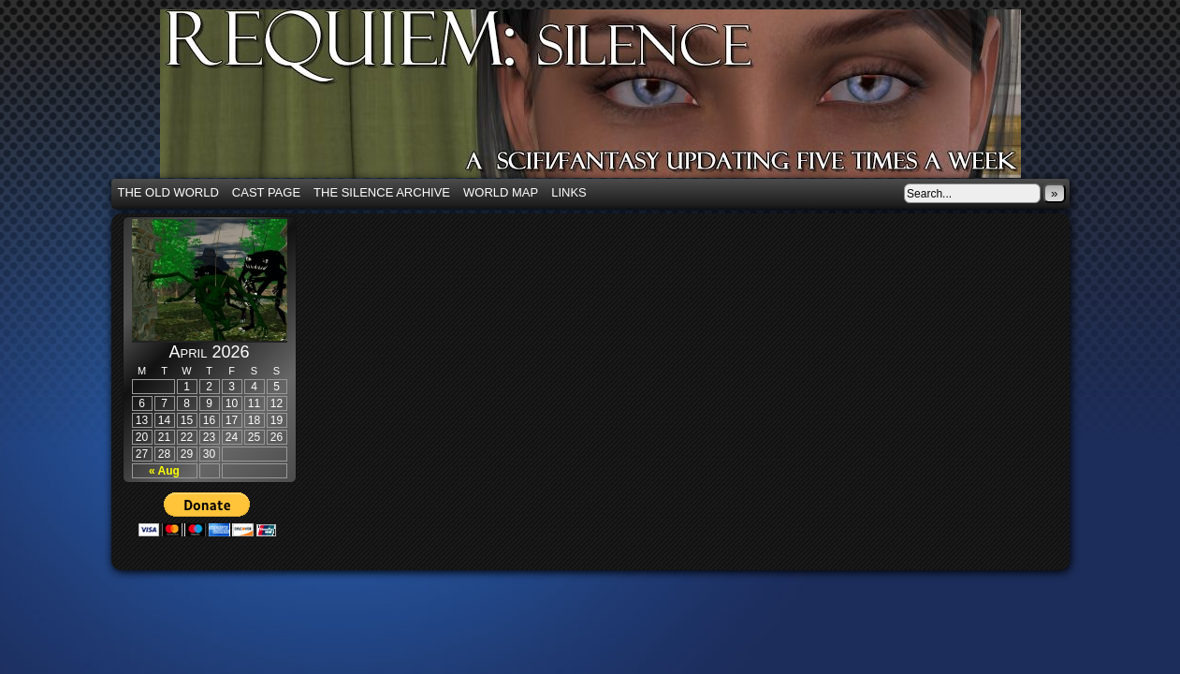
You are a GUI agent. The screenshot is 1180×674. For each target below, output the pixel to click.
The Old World (168, 192)
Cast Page (266, 192)
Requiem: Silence (618, 99)
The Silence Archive (381, 192)
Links (569, 192)
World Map (500, 192)
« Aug (164, 470)
